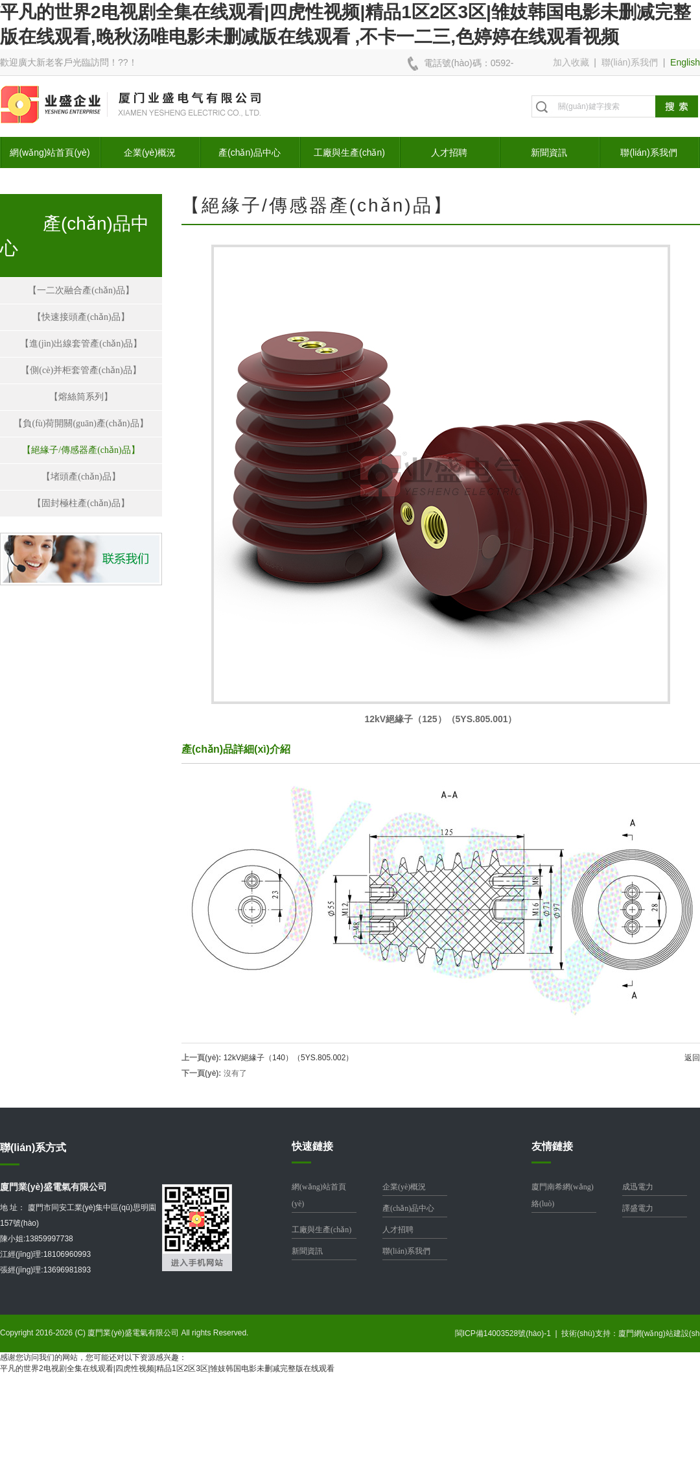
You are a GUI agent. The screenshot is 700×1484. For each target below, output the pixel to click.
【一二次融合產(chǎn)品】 (81, 290)
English (685, 62)
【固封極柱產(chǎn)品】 (81, 503)
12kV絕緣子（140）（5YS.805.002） (289, 1057)
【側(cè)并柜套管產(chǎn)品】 (81, 370)
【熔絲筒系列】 (81, 397)
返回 (692, 1057)
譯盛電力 (637, 1208)
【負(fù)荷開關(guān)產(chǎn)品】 (81, 423)
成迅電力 (637, 1186)
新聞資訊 (549, 152)
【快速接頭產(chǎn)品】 (81, 317)
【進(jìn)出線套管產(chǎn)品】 (81, 343)
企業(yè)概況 (150, 152)
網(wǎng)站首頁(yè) (49, 152)
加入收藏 (571, 62)
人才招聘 (449, 152)
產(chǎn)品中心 (249, 152)
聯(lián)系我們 (629, 62)
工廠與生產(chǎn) (349, 152)
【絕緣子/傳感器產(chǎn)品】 (80, 450)
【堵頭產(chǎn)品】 (81, 476)
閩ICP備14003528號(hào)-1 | (508, 1333)
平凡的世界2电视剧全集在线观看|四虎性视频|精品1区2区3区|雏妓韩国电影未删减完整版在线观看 (167, 1368)
